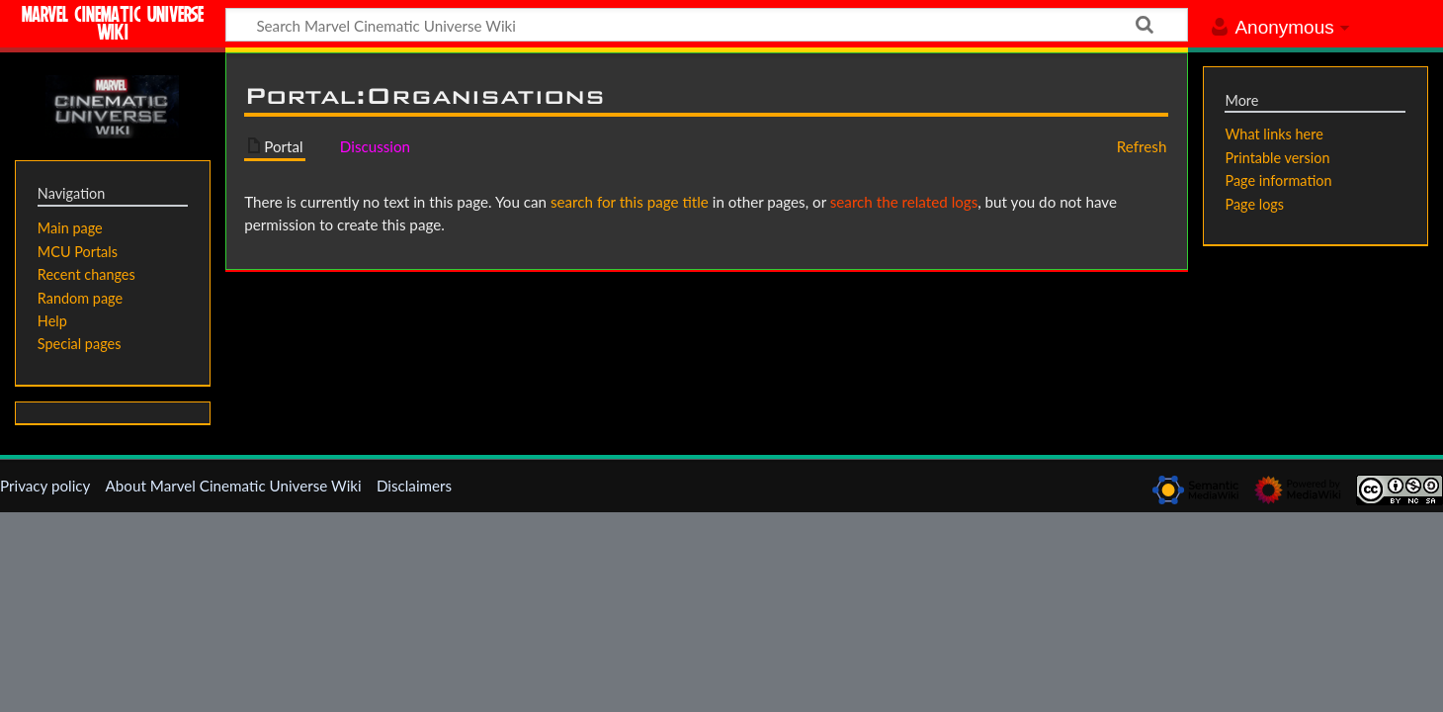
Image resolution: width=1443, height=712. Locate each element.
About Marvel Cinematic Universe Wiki (234, 485)
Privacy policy (45, 485)
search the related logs (904, 202)
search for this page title (630, 202)
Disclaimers (414, 485)
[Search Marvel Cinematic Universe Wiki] (706, 25)
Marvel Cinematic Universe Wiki (113, 26)
